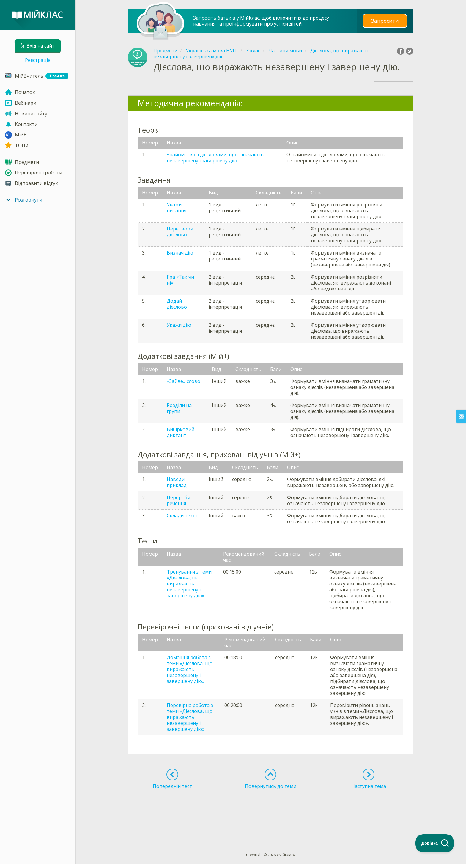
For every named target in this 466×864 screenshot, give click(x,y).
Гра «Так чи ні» (180, 280)
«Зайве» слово (183, 381)
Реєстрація (37, 60)
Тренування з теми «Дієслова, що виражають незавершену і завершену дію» (189, 583)
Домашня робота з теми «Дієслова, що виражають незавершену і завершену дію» (189, 669)
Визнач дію (180, 252)
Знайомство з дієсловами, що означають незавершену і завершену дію (215, 157)
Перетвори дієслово (180, 231)
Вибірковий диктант (180, 432)
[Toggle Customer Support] (434, 843)
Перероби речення (178, 500)
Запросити (385, 20)
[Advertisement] (270, 810)
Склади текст (182, 515)
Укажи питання (176, 207)
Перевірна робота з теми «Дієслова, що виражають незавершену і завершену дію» (190, 717)
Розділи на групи (179, 408)
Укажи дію (179, 325)
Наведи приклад (177, 482)
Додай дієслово (177, 304)
